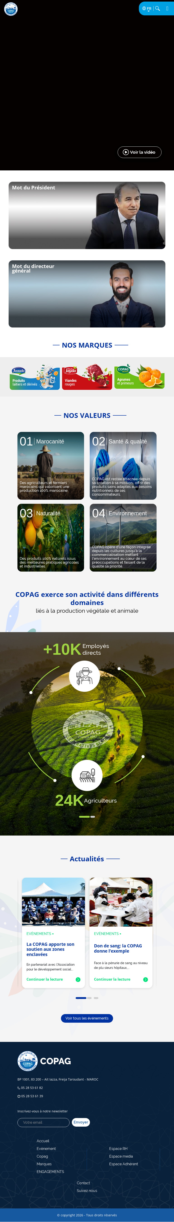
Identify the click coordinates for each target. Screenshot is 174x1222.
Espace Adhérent (123, 1164)
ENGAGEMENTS (50, 1172)
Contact (83, 1183)
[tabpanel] (50, 466)
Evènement (46, 1149)
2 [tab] (92, 817)
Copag (42, 1156)
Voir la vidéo (142, 152)
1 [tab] (84, 817)
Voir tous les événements (87, 1018)
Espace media (121, 1156)
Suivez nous (87, 1191)
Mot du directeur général (33, 268)
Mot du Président (33, 187)
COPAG (44, 1061)
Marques (44, 1164)
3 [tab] (96, 998)
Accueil (43, 1141)
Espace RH (118, 1149)
